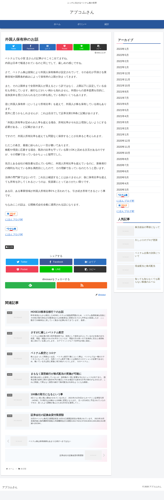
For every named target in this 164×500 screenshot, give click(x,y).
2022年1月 (123, 67)
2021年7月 (123, 97)
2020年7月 (123, 165)
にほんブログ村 (14, 219)
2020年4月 (123, 183)
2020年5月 (123, 177)
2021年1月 (123, 134)
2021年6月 (123, 104)
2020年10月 (123, 152)
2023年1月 (123, 49)
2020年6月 (123, 171)
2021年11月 (123, 79)
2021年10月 (123, 85)
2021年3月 (123, 122)
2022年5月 (123, 55)
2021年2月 (123, 128)
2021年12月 (123, 73)
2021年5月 (123, 110)
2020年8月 (123, 159)
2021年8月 (123, 91)
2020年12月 (123, 140)
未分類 (9, 247)
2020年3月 (123, 189)
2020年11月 (123, 146)
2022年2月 (123, 61)
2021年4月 (123, 116)
